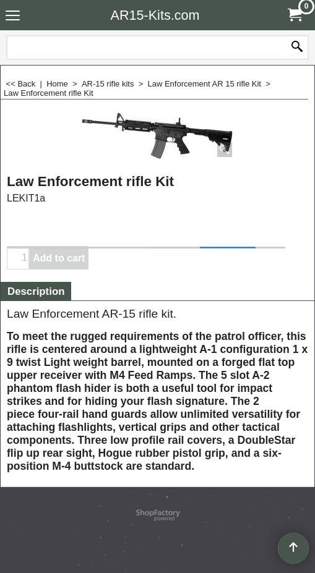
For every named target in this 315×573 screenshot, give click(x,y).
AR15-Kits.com (155, 15)
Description (35, 291)
